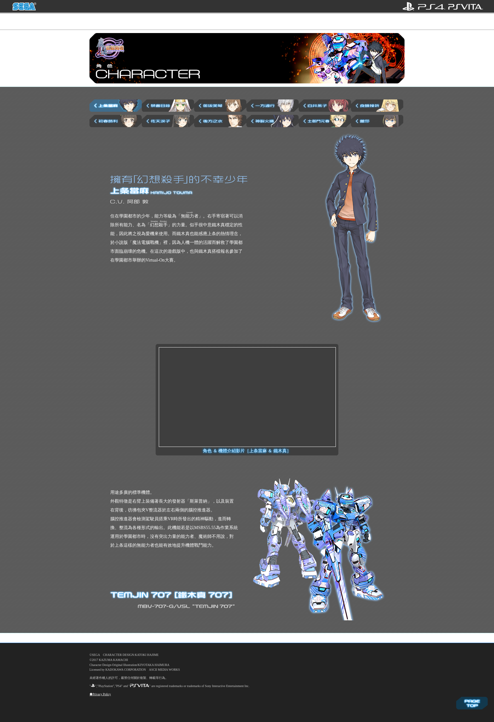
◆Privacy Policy (100, 694)
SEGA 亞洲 (24, 6)
